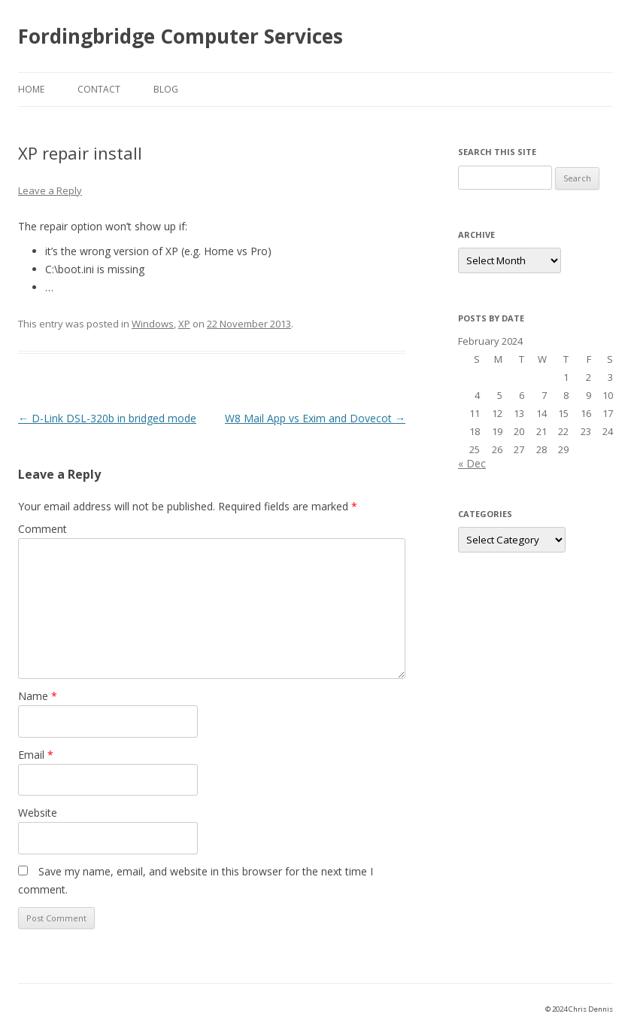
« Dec (472, 463)
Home (31, 89)
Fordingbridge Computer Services (180, 36)
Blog (165, 89)
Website (37, 812)
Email (35, 754)
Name (37, 696)
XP (184, 323)
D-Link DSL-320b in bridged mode (107, 418)
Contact (98, 89)
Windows (153, 323)
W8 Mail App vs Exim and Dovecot (315, 418)
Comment (42, 529)
